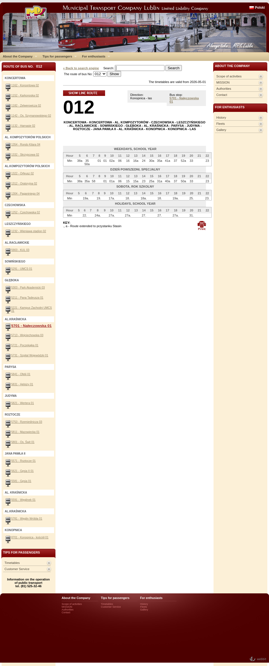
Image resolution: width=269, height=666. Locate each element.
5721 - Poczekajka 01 (24, 345)
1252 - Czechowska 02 (25, 212)
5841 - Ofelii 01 (20, 374)
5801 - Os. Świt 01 (22, 442)
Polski (260, 8)
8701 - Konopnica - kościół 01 (29, 537)
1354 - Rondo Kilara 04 (25, 144)
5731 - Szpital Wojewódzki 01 (29, 355)
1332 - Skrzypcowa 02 (25, 154)
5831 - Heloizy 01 (22, 384)
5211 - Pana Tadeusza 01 (27, 297)
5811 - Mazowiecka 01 (25, 432)
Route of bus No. (22, 66)
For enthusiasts (94, 56)
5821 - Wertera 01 (22, 403)
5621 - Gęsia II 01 (22, 471)
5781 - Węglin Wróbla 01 (26, 518)
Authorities (223, 88)
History (221, 117)
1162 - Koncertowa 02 (25, 85)
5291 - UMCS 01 (21, 268)
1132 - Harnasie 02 (23, 125)
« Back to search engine (81, 68)
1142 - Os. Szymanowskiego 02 (31, 115)
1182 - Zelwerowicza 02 (26, 105)
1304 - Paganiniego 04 (25, 193)
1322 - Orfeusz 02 (22, 173)
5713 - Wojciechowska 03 (27, 335)
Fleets (220, 123)
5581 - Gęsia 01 (21, 481)
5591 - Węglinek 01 (23, 499)
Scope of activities (229, 76)
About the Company (18, 56)
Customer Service (16, 569)
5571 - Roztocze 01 (23, 460)
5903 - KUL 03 (20, 250)
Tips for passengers (58, 56)
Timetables (12, 562)
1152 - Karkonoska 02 (25, 95)
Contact (221, 94)
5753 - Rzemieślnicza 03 (26, 421)
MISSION (222, 82)
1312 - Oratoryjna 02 (24, 183)
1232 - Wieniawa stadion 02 (28, 231)
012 (78, 106)
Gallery (221, 130)
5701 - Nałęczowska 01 (31, 326)
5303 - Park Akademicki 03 (28, 287)
